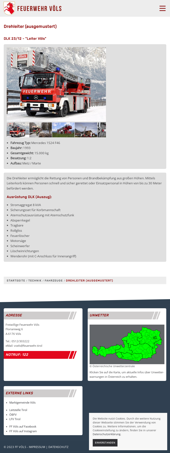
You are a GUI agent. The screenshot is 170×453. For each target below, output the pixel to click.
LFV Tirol (14, 419)
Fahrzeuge (54, 280)
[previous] (13, 129)
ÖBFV (13, 414)
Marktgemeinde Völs (22, 402)
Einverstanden (105, 442)
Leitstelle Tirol (18, 410)
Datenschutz (58, 447)
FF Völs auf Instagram (23, 431)
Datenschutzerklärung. (107, 434)
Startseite (16, 280)
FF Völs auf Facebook (22, 426)
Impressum (37, 447)
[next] (99, 129)
